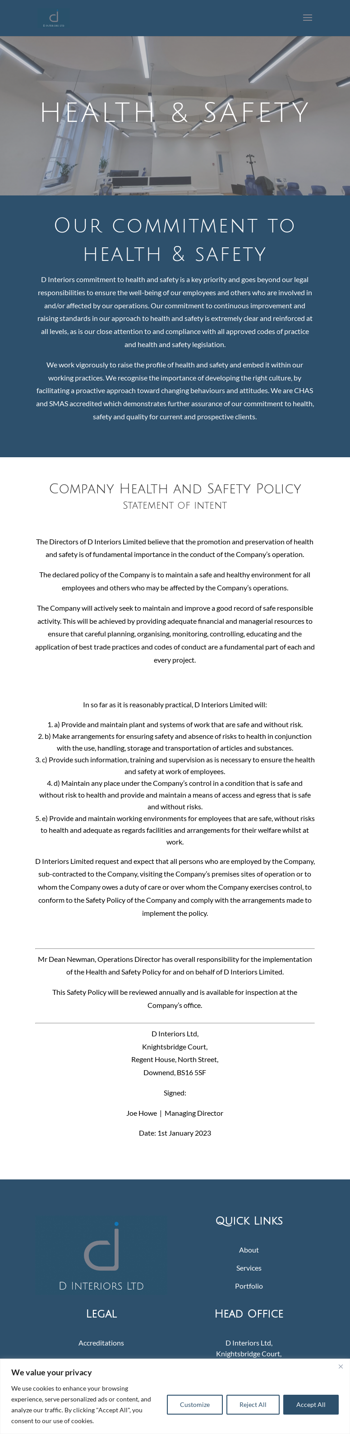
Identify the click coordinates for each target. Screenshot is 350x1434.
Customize (195, 1404)
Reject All (253, 1404)
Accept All (311, 1404)
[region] (175, 1396)
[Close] (340, 1366)
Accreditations (101, 1342)
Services (249, 1267)
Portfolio (249, 1285)
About (249, 1249)
